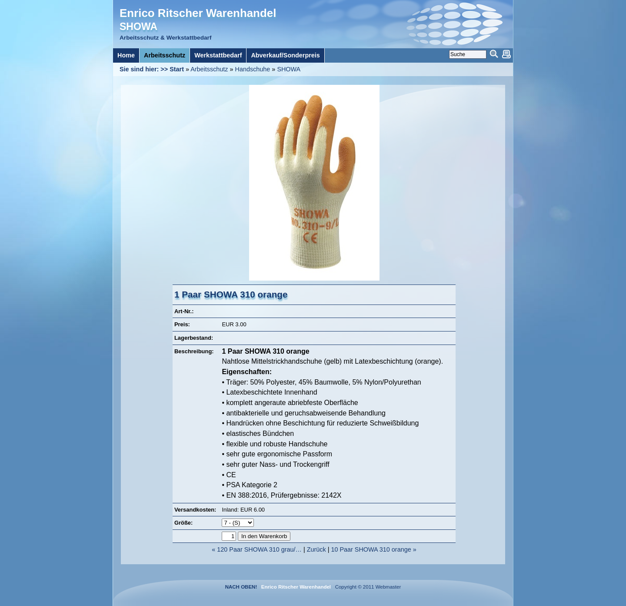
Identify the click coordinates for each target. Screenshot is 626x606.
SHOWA (288, 69)
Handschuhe (252, 69)
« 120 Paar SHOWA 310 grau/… (257, 549)
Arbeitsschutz (209, 69)
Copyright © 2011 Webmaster (366, 586)
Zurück (316, 549)
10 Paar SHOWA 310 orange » (373, 549)
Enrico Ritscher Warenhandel (198, 13)
